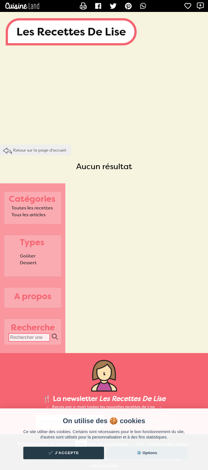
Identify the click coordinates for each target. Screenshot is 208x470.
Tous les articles (28, 215)
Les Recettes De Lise (71, 32)
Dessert (28, 263)
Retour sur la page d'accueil (39, 150)
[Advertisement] (104, 96)
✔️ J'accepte (63, 453)
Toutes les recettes (32, 208)
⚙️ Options (147, 453)
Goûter (28, 256)
